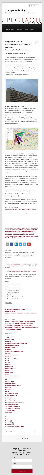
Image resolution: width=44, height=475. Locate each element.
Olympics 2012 (9, 381)
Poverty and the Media (11, 393)
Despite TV (8, 353)
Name (13, 457)
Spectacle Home (10, 26)
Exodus (7, 362)
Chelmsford (29, 228)
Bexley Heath (21, 228)
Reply (22, 238)
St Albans (31, 234)
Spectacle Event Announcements (15, 296)
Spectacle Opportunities (13, 299)
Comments (9, 423)
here (36, 213)
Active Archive (9, 336)
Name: (7, 281)
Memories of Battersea (11, 378)
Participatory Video (10, 383)
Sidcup (26, 234)
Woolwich (16, 238)
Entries (8, 421)
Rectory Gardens (10, 399)
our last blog (10, 108)
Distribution (8, 357)
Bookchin (8, 349)
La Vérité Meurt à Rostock (12, 376)
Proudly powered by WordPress (22, 438)
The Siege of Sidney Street (12, 406)
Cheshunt (34, 228)
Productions (8, 397)
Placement (8, 389)
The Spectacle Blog (15, 10)
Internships (19, 29)
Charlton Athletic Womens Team (14, 351)
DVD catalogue (16, 264)
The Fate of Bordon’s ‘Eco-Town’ (26, 321)
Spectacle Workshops (11, 404)
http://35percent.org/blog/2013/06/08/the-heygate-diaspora (20, 209)
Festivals (7, 364)
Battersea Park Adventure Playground (16, 343)
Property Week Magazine (30, 233)
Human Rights (9, 372)
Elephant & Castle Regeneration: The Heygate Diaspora (17, 44)
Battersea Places (10, 311)
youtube (21, 271)
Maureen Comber (10, 321)
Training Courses (10, 29)
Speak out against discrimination (14, 402)
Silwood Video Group (11, 401)
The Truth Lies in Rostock (12, 408)
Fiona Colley (19, 231)
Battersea (8, 341)
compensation (9, 229)
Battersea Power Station (13, 290)
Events (7, 360)
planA (11, 228)
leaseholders (8, 233)
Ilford (33, 231)
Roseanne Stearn (23, 50)
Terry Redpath (13, 236)
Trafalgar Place (29, 236)
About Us (19, 26)
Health (7, 370)
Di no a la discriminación (12, 355)
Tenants (7, 236)
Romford (21, 234)
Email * (13, 463)
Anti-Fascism (9, 338)
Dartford (21, 229)
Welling (36, 236)
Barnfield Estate (9, 339)
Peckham (8, 387)
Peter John (20, 233)
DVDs (26, 29)
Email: (6, 286)
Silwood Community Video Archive (15, 309)
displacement (26, 229)
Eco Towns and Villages (12, 358)
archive (24, 264)
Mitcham (15, 233)
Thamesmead (21, 236)
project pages (13, 265)
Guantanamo (9, 366)
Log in (7, 419)
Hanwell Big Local (10, 368)
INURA (7, 374)
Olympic (9, 294)
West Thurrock (9, 238)
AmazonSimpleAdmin (18, 426)
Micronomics (9, 380)
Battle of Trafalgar (10, 347)
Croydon (15, 229)
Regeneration (8, 234)
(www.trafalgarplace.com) (12, 196)
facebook (14, 271)
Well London (9, 412)
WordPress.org (9, 424)
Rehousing (16, 234)
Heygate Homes (27, 231)
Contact (32, 29)
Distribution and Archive (13, 292)
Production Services (28, 26)
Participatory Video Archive (13, 385)
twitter (33, 271)
